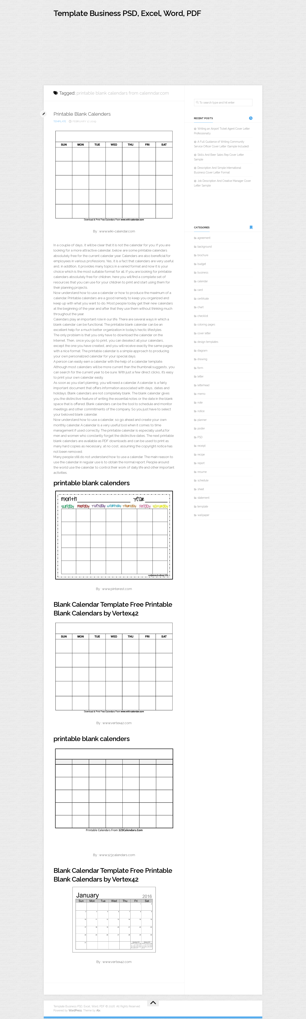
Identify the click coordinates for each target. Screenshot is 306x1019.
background (204, 247)
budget (201, 264)
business (202, 273)
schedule (202, 481)
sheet (200, 489)
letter (200, 377)
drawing (202, 359)
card (200, 290)
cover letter (204, 333)
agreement (203, 238)
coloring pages (206, 325)
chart (200, 307)
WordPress (75, 1011)
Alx (98, 1011)
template (59, 121)
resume (202, 472)
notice (201, 411)
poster (201, 429)
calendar (202, 281)
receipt (201, 446)
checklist (202, 316)
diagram (202, 351)
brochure (202, 255)
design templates (207, 342)
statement (203, 498)
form (200, 368)
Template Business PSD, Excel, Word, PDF (131, 13)
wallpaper (203, 515)
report (201, 463)
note (200, 402)
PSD (200, 437)
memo (201, 394)
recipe (201, 454)
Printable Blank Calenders (83, 114)
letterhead (203, 385)
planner (202, 420)
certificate (203, 299)
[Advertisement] (153, 56)
